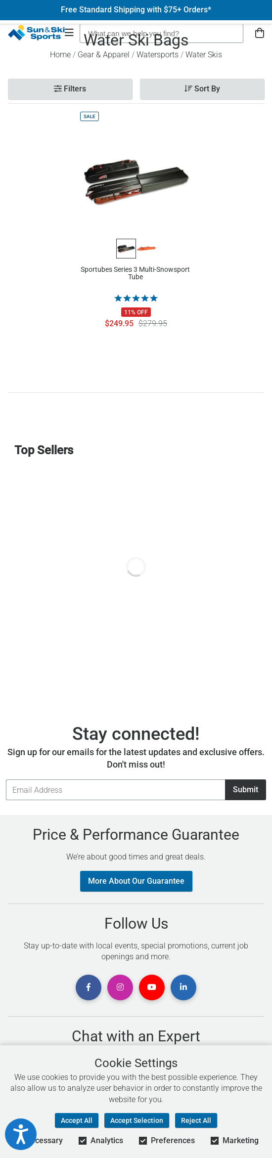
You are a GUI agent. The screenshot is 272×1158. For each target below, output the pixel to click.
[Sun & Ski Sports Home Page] (36, 33)
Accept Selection (136, 1120)
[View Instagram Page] (120, 987)
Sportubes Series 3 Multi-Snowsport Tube (135, 273)
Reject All (196, 1120)
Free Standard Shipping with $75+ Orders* (136, 10)
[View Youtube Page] (152, 987)
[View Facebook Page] (88, 987)
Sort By (202, 88)
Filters (70, 88)
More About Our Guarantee (136, 881)
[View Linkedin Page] (183, 987)
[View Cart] (259, 33)
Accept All (76, 1120)
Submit (245, 789)
